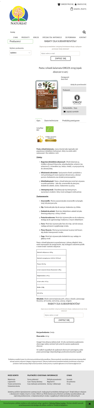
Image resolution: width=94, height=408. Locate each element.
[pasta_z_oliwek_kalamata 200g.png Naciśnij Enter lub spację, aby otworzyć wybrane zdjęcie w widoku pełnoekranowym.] (47, 95)
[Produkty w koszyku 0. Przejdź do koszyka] (78, 9)
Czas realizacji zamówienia (36, 384)
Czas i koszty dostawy (34, 382)
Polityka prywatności (54, 379)
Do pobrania (71, 382)
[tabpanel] (60, 213)
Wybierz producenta (17, 48)
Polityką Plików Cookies (57, 403)
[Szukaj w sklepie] (45, 32)
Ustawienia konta (14, 386)
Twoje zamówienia (14, 384)
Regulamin (51, 382)
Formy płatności (32, 379)
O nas (69, 384)
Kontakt (69, 379)
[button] (71, 112)
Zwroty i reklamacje (54, 384)
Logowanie (11, 382)
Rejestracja (11, 379)
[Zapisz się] (61, 58)
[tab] (39, 121)
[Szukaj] (84, 32)
